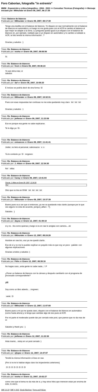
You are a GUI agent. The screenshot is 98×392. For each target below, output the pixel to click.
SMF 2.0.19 (5, 390)
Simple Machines (26, 390)
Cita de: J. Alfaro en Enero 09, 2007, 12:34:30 (20, 182)
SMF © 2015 (14, 390)
